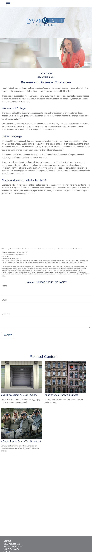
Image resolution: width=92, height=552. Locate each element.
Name (4, 286)
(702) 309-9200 (14, 544)
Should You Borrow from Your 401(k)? (19, 395)
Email (4, 300)
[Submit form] (8, 335)
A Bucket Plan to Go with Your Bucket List (21, 441)
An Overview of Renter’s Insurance (61, 395)
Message (6, 314)
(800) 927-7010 (16, 546)
